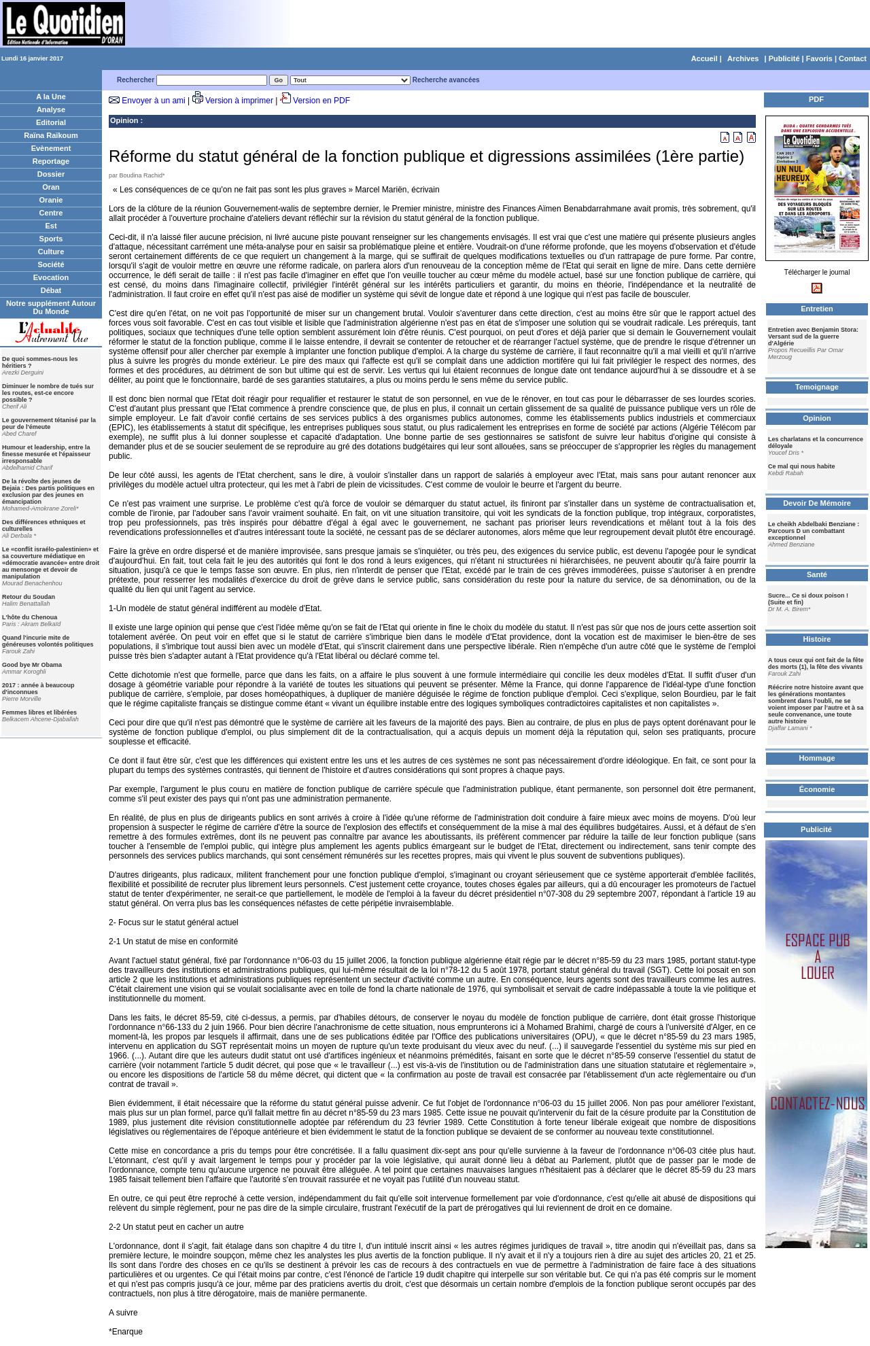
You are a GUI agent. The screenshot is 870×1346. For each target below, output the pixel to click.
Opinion (124, 120)
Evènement (51, 148)
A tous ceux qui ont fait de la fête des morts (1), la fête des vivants (816, 663)
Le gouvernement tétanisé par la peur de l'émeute (49, 423)
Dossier (51, 174)
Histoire (817, 639)
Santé (817, 574)
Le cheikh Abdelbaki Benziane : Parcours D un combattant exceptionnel (813, 531)
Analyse (51, 109)
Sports (51, 239)
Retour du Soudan (28, 596)
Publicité (784, 58)
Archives (743, 58)
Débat (51, 290)
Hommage (817, 758)
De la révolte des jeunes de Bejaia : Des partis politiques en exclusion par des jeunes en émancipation (48, 491)
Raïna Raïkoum (50, 135)
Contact (853, 58)
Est (50, 226)
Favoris (819, 58)
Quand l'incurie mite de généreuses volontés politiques (48, 641)
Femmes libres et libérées (39, 712)
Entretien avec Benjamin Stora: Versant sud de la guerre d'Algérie (813, 336)
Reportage (51, 161)
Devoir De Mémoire (817, 503)
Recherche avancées (446, 80)
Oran (51, 187)
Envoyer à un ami (153, 100)
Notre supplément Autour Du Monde (51, 307)
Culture (51, 251)
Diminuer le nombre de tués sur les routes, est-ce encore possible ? (48, 393)
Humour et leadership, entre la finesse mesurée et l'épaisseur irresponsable (46, 454)
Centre (51, 213)
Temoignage (817, 387)
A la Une (51, 96)
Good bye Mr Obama (32, 664)
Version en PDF (321, 100)
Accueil (704, 58)
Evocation (51, 277)
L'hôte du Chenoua (29, 617)
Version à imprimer (239, 100)
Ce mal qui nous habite (801, 466)
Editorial (51, 122)
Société (50, 264)
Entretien (817, 309)
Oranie (51, 200)
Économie (817, 789)
